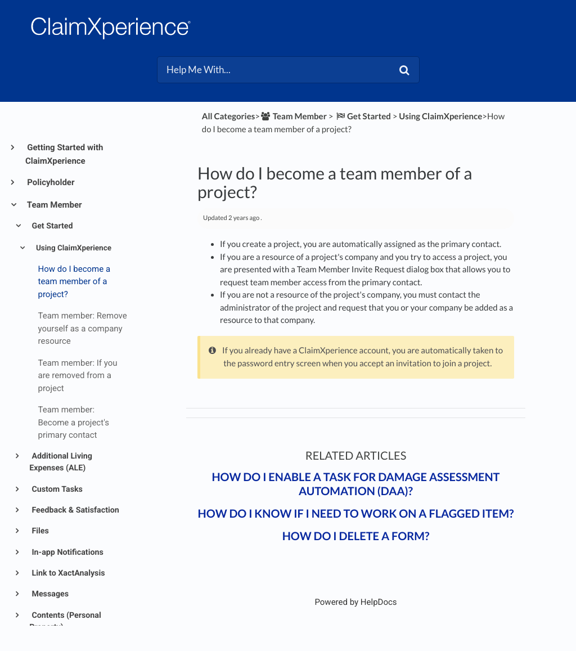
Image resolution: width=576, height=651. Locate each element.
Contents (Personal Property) (65, 621)
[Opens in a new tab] (355, 602)
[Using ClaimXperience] (440, 116)
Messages (49, 594)
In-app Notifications (67, 552)
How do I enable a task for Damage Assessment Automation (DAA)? (356, 484)
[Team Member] (293, 116)
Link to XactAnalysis (67, 573)
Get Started (51, 226)
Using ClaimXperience (72, 248)
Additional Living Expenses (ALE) (60, 462)
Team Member (53, 205)
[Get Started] (363, 116)
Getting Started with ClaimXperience (64, 154)
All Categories (228, 116)
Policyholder (49, 182)
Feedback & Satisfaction (74, 510)
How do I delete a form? (356, 536)
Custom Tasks (56, 489)
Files (39, 531)
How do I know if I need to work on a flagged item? (356, 513)
